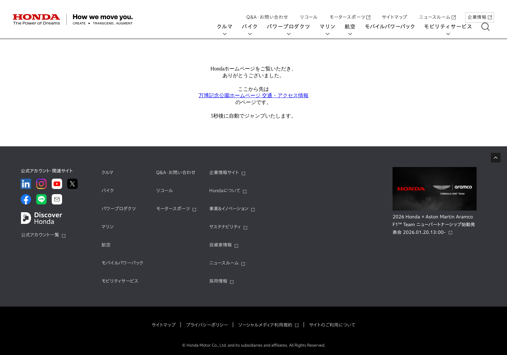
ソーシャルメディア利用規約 (265, 325)
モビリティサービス (452, 26)
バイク (254, 26)
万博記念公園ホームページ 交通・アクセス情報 (253, 95)
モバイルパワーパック (394, 26)
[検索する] (490, 27)
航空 (354, 26)
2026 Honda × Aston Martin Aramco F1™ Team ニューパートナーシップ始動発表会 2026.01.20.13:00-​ (434, 224)
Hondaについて (224, 190)
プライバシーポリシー (207, 325)
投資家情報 (220, 245)
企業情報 (480, 10)
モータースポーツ (349, 10)
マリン (332, 26)
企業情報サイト (224, 172)
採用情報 (218, 281)
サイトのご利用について (332, 325)
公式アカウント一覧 (40, 235)
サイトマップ (394, 10)
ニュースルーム (437, 10)
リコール (309, 10)
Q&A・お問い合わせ (267, 10)
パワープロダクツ (293, 26)
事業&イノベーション (228, 208)
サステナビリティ (225, 226)
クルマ (229, 26)
